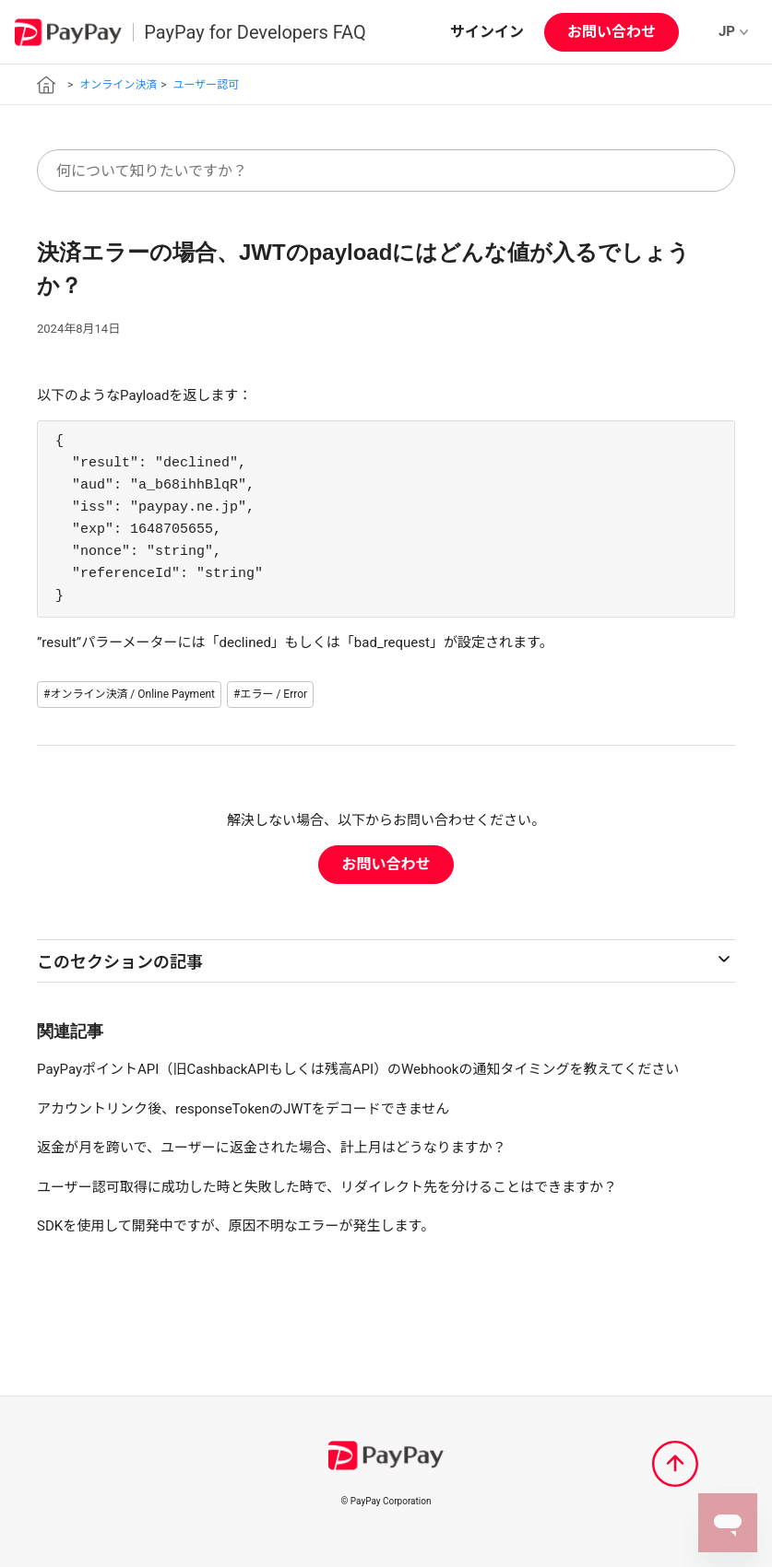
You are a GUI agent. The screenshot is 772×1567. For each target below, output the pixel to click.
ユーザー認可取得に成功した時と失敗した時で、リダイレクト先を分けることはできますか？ (327, 1187)
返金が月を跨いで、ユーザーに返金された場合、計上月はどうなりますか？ (271, 1147)
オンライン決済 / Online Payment (132, 694)
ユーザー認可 (206, 84)
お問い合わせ (611, 32)
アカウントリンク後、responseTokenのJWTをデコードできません (243, 1109)
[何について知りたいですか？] (386, 170)
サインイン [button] (487, 32)
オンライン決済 (118, 84)
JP (733, 31)
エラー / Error (273, 694)
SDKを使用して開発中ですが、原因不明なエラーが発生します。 (235, 1226)
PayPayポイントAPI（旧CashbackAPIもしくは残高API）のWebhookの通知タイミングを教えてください (358, 1069)
